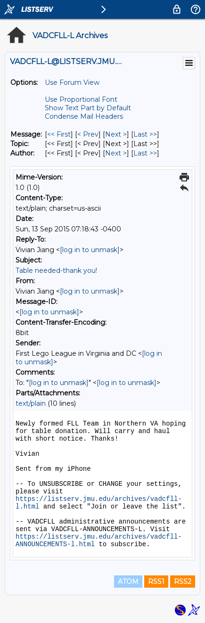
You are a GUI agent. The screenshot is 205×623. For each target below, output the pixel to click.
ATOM (128, 581)
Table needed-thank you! (56, 270)
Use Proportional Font (81, 99)
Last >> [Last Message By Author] (145, 153)
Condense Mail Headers (84, 116)
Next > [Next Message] (116, 134)
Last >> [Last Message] (145, 134)
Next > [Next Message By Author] (116, 153)
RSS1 (156, 581)
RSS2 (182, 581)
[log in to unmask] (90, 250)
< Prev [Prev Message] (87, 134)
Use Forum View (72, 82)
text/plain (31, 403)
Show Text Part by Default (88, 108)
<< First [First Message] (59, 134)
